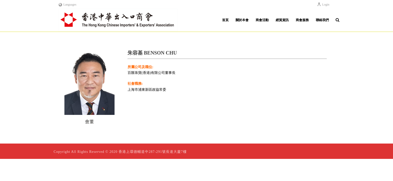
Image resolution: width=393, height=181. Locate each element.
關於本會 (242, 20)
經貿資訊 (282, 20)
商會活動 (262, 20)
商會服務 (302, 20)
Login (323, 4)
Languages (67, 4)
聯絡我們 (322, 20)
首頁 (225, 20)
